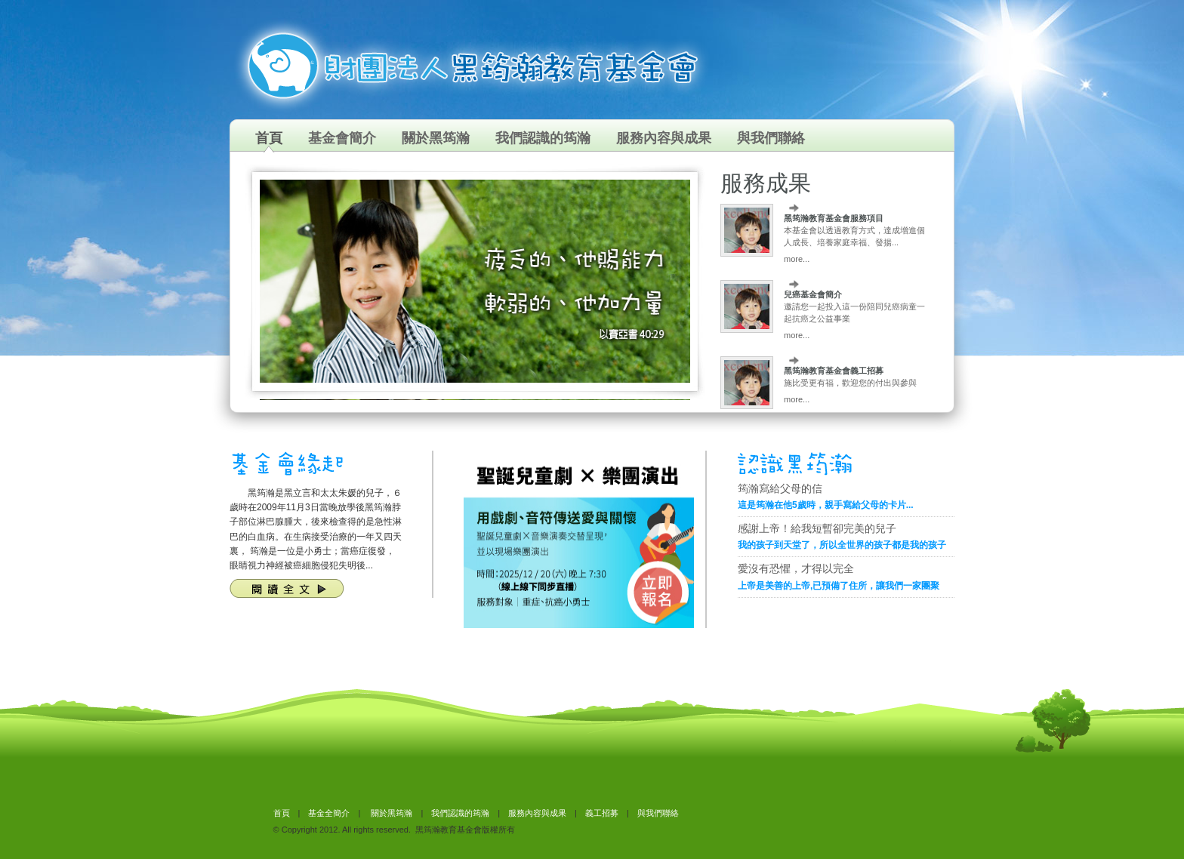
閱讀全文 (287, 588)
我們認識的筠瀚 (542, 138)
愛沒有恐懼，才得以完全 (796, 568)
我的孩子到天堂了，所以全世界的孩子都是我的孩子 (842, 545)
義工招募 (601, 812)
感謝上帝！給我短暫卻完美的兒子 (817, 528)
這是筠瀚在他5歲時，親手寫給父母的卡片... (826, 505)
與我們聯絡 (771, 138)
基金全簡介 (329, 812)
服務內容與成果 (663, 138)
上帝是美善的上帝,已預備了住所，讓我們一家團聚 (838, 585)
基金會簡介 (342, 138)
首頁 (268, 138)
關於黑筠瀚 (436, 138)
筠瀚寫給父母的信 (780, 488)
